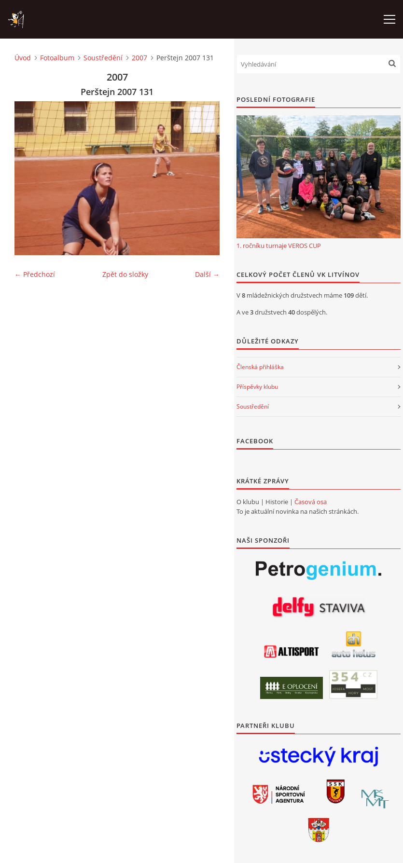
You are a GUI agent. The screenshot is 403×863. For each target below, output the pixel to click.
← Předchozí (34, 274)
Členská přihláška (260, 367)
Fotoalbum (57, 57)
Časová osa (310, 501)
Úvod (22, 57)
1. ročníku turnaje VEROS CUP (278, 245)
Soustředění (103, 57)
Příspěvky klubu (257, 387)
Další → (207, 274)
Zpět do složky (125, 274)
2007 (139, 57)
